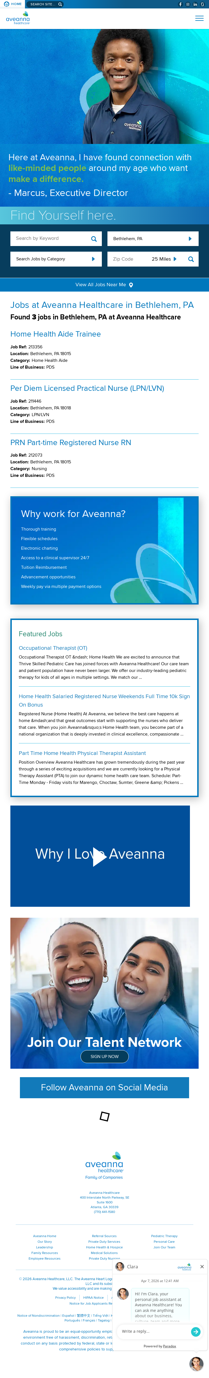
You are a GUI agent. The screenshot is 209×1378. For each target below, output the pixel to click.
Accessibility (120, 1298)
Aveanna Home (44, 1237)
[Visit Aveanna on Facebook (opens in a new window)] (180, 4)
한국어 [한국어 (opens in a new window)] (141, 1316)
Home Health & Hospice (104, 1248)
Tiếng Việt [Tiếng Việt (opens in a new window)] (101, 1316)
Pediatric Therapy (164, 1237)
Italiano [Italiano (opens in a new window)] (117, 1321)
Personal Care (164, 1242)
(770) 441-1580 (104, 1212)
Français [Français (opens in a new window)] (89, 1321)
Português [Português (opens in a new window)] (72, 1321)
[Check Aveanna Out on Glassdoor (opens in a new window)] (202, 4)
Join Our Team (164, 1248)
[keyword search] (56, 238)
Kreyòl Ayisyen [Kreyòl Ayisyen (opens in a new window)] (122, 1316)
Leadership (44, 1248)
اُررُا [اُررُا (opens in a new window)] (141, 1321)
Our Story (45, 1242)
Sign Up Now (105, 1057)
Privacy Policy (65, 1298)
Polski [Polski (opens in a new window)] (168, 1316)
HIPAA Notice (93, 1298)
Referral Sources (104, 1237)
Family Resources (44, 1253)
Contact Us (146, 1298)
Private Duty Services (104, 1242)
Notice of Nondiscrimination (38, 1316)
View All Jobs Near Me (101, 285)
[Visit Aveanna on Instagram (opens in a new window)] (187, 4)
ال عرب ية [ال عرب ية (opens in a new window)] (182, 1316)
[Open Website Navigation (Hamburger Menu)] (197, 18)
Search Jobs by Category (40, 259)
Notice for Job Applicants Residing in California (105, 1304)
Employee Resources (45, 1259)
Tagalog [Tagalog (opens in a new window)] (104, 1321)
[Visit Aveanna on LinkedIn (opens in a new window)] (195, 4)
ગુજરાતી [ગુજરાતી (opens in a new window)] (131, 1321)
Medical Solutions (104, 1253)
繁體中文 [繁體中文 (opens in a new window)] (83, 1316)
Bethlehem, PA (127, 239)
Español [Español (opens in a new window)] (68, 1316)
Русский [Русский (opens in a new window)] (155, 1316)
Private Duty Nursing (104, 1259)
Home (16, 4)
